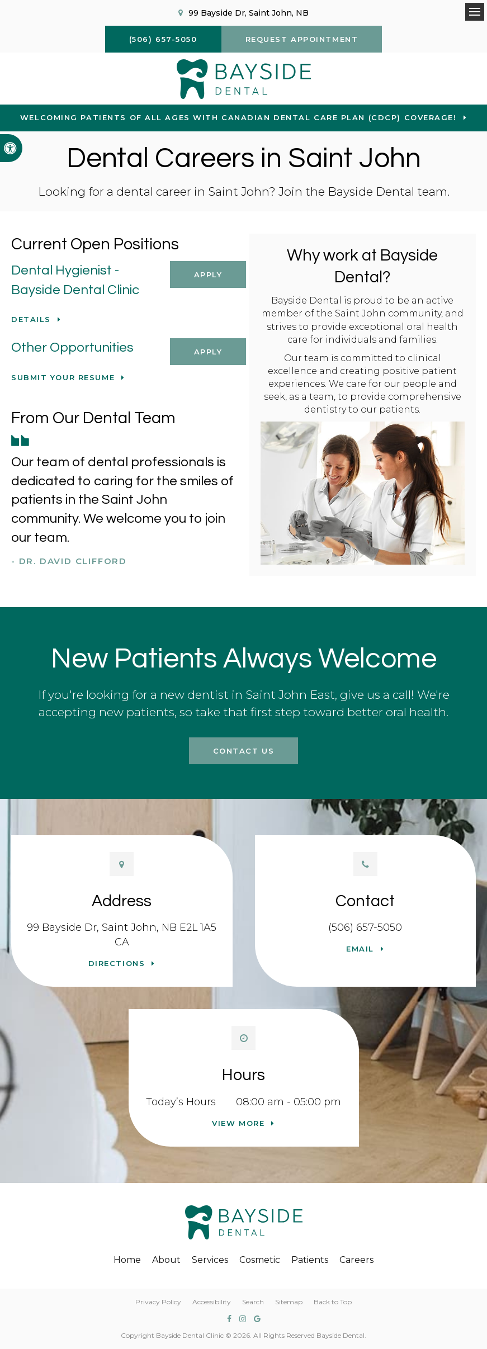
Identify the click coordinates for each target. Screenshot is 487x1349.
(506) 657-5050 (365, 927)
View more (238, 1123)
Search (253, 1302)
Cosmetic (259, 1260)
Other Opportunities (72, 347)
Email (360, 948)
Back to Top (333, 1302)
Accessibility (211, 1302)
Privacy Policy (158, 1302)
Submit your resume (63, 377)
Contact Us (244, 750)
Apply (208, 274)
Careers (356, 1260)
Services (210, 1260)
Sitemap (288, 1302)
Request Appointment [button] (301, 39)
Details (31, 319)
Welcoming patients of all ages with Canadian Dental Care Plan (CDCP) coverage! (238, 117)
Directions (116, 963)
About (166, 1260)
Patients (309, 1260)
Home (127, 1260)
